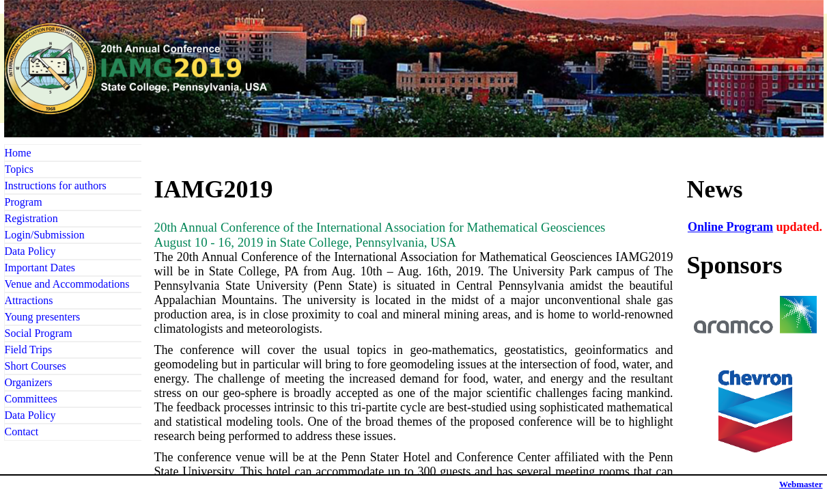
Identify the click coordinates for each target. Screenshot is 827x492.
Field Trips (29, 349)
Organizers (29, 382)
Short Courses (35, 366)
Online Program (730, 227)
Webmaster (801, 484)
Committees (31, 399)
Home (18, 153)
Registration (31, 218)
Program (23, 202)
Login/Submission (45, 235)
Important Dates (40, 267)
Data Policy (30, 251)
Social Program (38, 333)
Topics (19, 169)
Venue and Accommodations (67, 284)
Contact (22, 431)
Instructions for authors (56, 185)
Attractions (29, 300)
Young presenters (43, 317)
